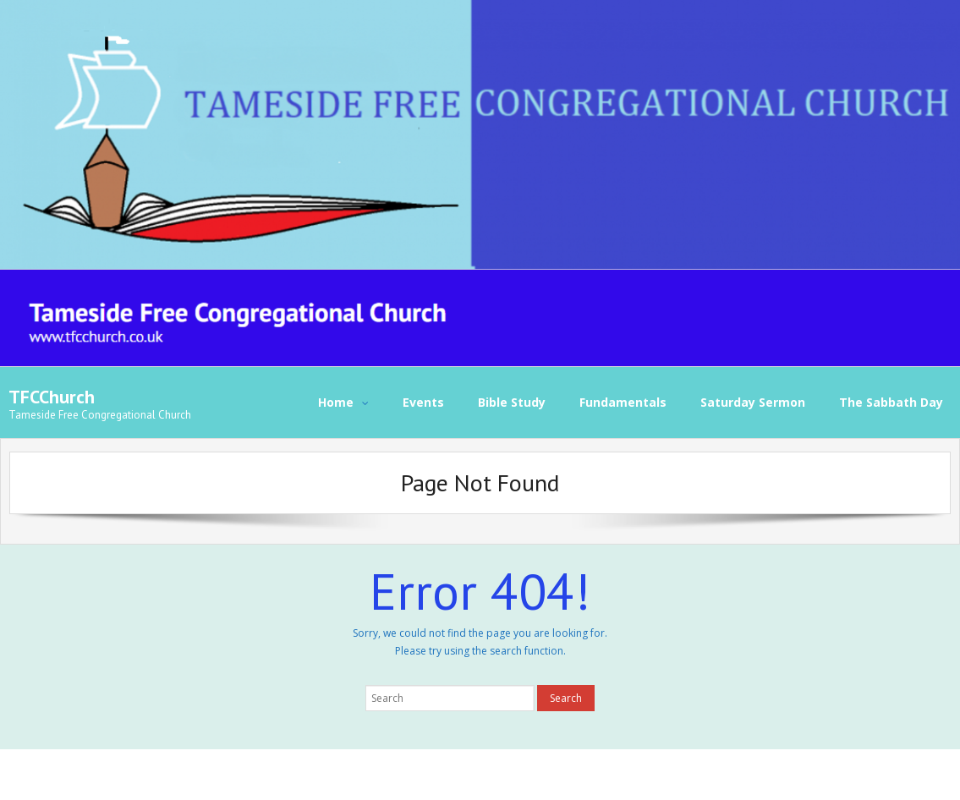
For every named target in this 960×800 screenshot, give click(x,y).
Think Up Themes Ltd (123, 774)
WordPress (258, 774)
